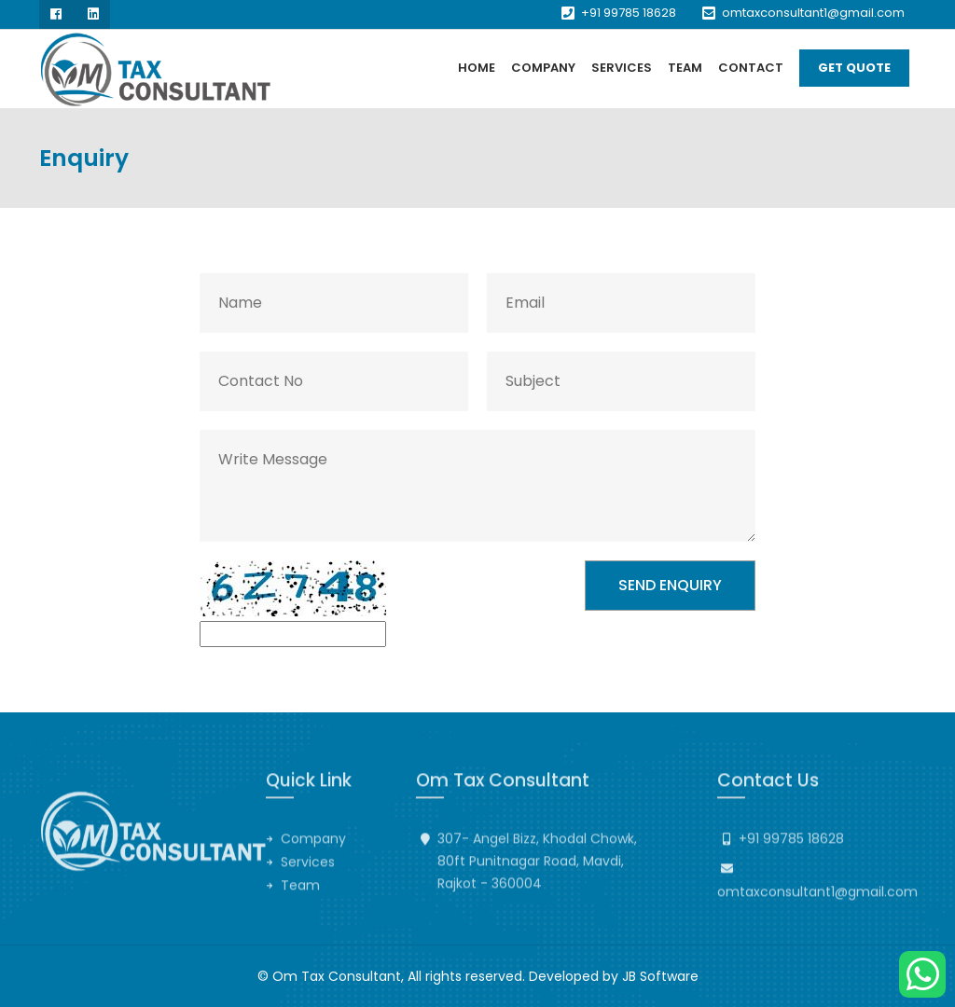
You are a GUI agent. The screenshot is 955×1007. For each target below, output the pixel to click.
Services (621, 67)
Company (543, 67)
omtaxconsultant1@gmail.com (813, 12)
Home (476, 67)
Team (685, 67)
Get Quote (854, 67)
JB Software (660, 976)
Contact (750, 67)
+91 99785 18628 (628, 12)
